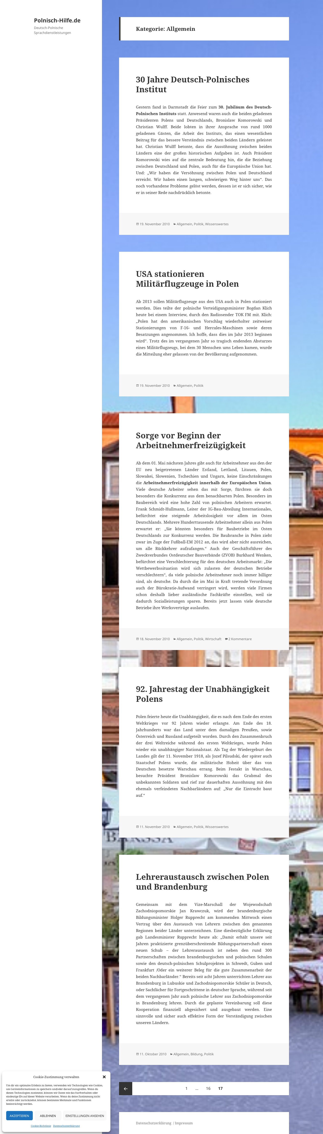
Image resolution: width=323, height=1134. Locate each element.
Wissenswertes (217, 224)
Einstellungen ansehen (85, 1116)
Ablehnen (48, 1116)
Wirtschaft (213, 639)
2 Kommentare (240, 639)
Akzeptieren (19, 1116)
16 (210, 1086)
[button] (104, 1077)
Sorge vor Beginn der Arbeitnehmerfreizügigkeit (191, 440)
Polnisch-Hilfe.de (57, 20)
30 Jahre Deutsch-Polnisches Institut (192, 84)
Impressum (184, 1123)
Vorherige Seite (125, 1088)
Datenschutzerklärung (66, 1126)
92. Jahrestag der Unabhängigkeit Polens (203, 693)
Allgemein (184, 224)
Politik (199, 224)
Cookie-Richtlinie (41, 1126)
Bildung (196, 1054)
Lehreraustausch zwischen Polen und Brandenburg (202, 881)
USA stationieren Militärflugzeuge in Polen (187, 278)
